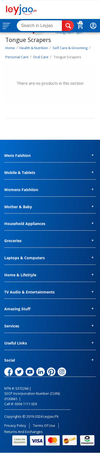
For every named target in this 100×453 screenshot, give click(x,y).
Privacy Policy (15, 425)
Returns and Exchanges (23, 431)
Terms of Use (44, 425)
